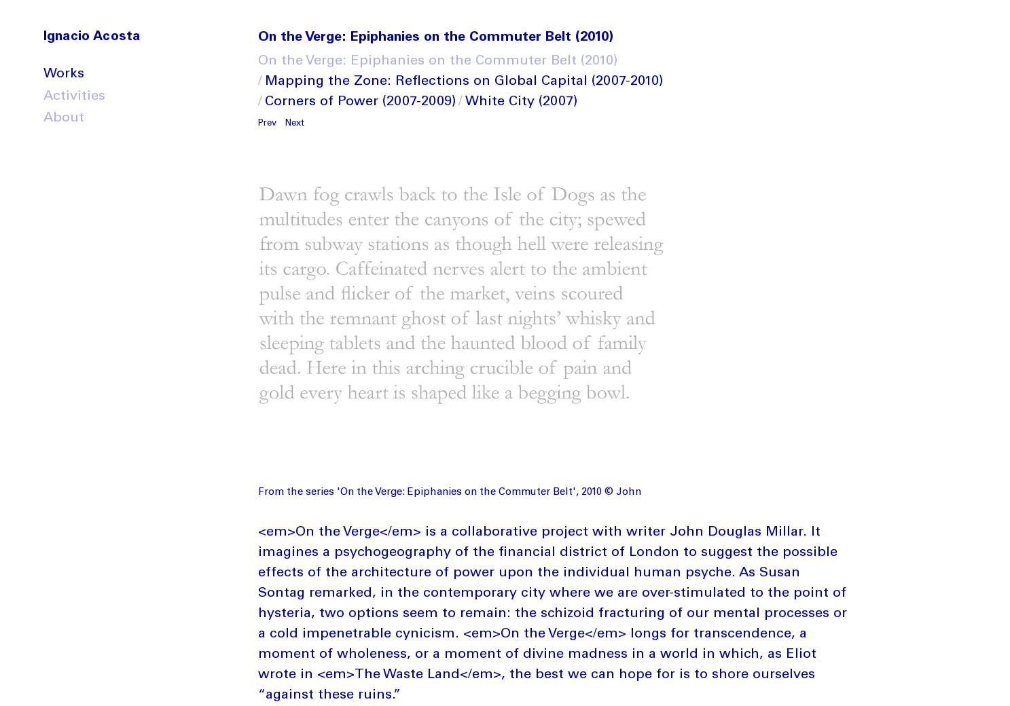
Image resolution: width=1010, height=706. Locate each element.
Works (63, 74)
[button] (269, 121)
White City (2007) (521, 102)
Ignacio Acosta (92, 37)
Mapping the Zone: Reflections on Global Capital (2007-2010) (464, 82)
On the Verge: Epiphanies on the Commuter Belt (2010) (437, 62)
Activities (74, 97)
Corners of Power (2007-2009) (360, 102)
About (63, 119)
